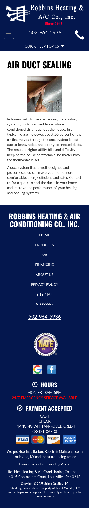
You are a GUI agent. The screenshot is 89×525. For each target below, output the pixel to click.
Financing (44, 264)
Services (44, 255)
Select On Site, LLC (56, 483)
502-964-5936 (44, 317)
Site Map (44, 294)
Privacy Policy (44, 284)
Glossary (44, 304)
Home (44, 235)
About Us (44, 274)
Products (44, 245)
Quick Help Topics (44, 46)
